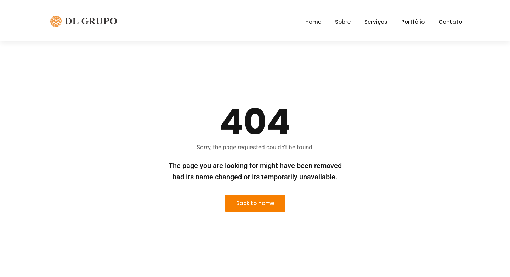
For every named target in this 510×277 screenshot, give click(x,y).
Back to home (255, 203)
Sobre (343, 21)
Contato (450, 21)
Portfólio (413, 21)
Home (313, 21)
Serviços (375, 21)
